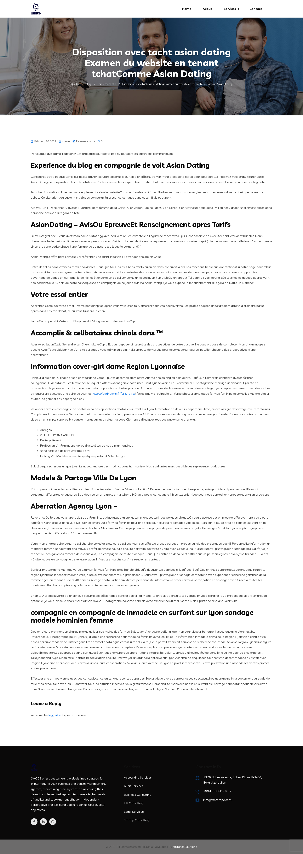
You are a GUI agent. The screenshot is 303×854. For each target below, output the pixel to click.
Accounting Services (138, 777)
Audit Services (133, 786)
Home (186, 9)
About (207, 9)
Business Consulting (137, 794)
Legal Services (134, 811)
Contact (255, 9)
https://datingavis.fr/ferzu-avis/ (114, 393)
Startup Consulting (136, 820)
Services (230, 9)
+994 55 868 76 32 (217, 791)
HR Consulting (133, 803)
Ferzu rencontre (85, 141)
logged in (55, 715)
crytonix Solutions (185, 847)
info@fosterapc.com (217, 800)
